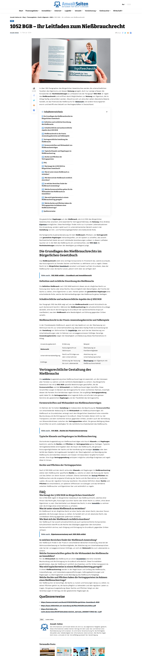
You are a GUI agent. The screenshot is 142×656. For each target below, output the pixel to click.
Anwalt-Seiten (15, 33)
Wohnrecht (79, 102)
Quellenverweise (50, 168)
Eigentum (43, 181)
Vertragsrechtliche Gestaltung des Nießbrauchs (55, 130)
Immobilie (96, 460)
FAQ (45, 140)
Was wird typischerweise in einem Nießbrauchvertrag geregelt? (55, 161)
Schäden (96, 406)
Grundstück (81, 515)
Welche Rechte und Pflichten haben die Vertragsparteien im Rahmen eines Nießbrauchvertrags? (91, 162)
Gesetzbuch (64, 223)
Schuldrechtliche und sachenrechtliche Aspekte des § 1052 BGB (57, 124)
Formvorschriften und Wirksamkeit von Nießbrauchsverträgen (91, 130)
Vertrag (94, 432)
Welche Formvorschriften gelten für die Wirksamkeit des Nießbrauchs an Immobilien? (91, 154)
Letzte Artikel (50, 576)
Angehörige (72, 287)
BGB (12, 21)
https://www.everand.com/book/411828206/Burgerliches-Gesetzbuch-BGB (70, 559)
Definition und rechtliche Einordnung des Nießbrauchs (91, 118)
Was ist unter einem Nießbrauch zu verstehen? (55, 147)
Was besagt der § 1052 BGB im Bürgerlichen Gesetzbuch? (88, 141)
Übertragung (88, 317)
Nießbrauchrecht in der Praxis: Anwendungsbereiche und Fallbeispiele (90, 124)
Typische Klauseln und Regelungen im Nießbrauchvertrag (56, 135)
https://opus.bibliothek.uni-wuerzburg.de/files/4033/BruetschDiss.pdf (68, 562)
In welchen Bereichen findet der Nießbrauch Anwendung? (54, 153)
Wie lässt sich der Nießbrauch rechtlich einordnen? (91, 147)
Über (41, 576)
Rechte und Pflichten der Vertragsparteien (86, 135)
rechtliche (46, 336)
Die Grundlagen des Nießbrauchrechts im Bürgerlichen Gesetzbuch (57, 117)
